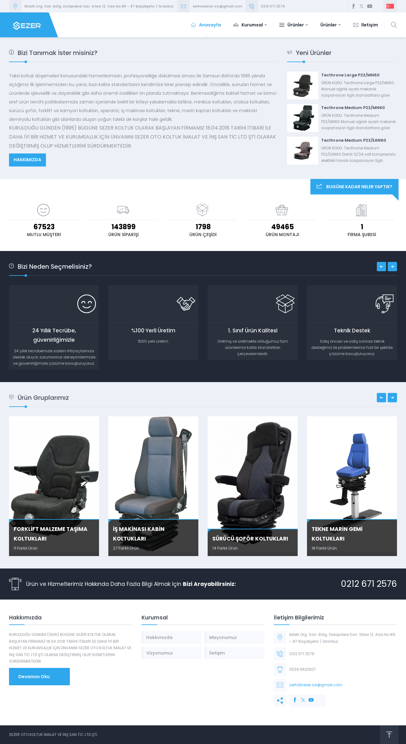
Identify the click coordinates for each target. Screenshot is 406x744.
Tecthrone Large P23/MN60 (350, 75)
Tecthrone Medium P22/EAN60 (353, 140)
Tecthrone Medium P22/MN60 (353, 108)
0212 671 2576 (273, 6)
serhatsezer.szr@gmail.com (217, 6)
